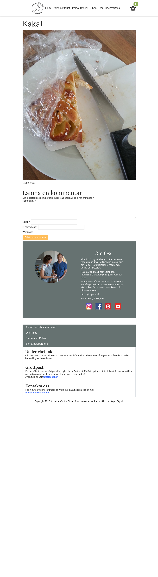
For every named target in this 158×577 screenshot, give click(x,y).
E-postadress (30, 227)
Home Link (37, 8)
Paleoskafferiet (61, 8)
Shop (93, 8)
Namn (26, 222)
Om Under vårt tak (109, 8)
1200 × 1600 (29, 183)
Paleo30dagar (80, 8)
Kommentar (29, 200)
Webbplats (28, 232)
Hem (48, 8)
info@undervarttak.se (37, 392)
